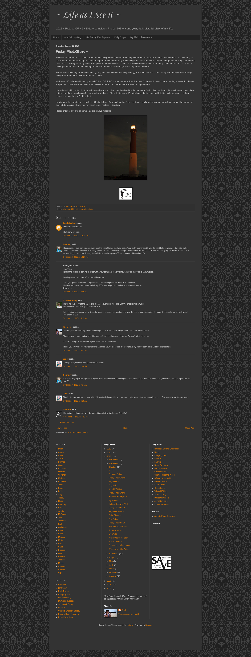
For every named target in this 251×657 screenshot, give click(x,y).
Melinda (61, 478)
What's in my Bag (72, 37)
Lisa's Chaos (159, 485)
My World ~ (113, 500)
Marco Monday (64, 598)
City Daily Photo (161, 472)
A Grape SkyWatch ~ (117, 526)
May (111, 561)
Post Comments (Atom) (78, 432)
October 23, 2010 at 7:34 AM (75, 385)
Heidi (60, 501)
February (113, 572)
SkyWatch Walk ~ (116, 511)
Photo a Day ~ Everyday (68, 614)
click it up (66, 209)
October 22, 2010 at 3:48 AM (75, 292)
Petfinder (62, 585)
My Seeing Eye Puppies (98, 37)
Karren (61, 488)
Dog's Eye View (161, 465)
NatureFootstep (70, 300)
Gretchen (62, 475)
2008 (109, 585)
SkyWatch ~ (114, 482)
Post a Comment (67, 422)
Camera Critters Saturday (69, 611)
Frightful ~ (113, 485)
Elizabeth (62, 468)
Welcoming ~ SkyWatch (119, 549)
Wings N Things (161, 491)
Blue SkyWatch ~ (116, 489)
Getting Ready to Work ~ (119, 504)
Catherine (62, 527)
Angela (61, 452)
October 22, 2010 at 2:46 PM (75, 366)
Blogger (149, 625)
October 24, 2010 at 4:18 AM (75, 401)
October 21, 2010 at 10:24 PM (76, 236)
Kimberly (62, 481)
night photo (88, 209)
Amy (60, 495)
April (111, 565)
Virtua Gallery (160, 495)
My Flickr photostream (141, 37)
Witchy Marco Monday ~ (119, 538)
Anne (60, 455)
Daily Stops (120, 37)
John (60, 517)
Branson (61, 550)
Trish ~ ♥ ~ (68, 327)
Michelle (61, 556)
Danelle (61, 472)
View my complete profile (129, 614)
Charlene (67, 409)
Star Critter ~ (114, 519)
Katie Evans (63, 591)
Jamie (60, 458)
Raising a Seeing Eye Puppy (166, 449)
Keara (60, 534)
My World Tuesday (66, 601)
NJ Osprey (62, 588)
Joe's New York (161, 501)
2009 (109, 581)
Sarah (60, 547)
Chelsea (61, 570)
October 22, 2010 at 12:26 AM (75, 257)
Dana (60, 449)
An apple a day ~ (116, 530)
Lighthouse (79, 209)
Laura (60, 507)
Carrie (61, 465)
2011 (109, 453)
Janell (66, 359)
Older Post (189, 428)
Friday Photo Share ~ (118, 508)
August (112, 557)
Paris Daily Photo (161, 498)
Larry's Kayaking (161, 504)
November (114, 463)
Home (56, 37)
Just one (61, 521)
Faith (60, 491)
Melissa (61, 537)
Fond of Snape (160, 481)
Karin (60, 530)
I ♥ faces (62, 607)
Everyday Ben (160, 455)
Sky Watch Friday (65, 604)
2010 (109, 456)
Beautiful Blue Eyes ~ (118, 496)
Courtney (67, 244)
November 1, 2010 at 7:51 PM (75, 417)
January (113, 576)
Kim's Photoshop (65, 617)
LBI (72, 209)
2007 (109, 588)
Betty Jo (157, 458)
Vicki (60, 573)
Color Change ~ (115, 515)
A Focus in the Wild (162, 478)
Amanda (61, 566)
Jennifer (61, 560)
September (114, 554)
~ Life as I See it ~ (88, 15)
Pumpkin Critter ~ (116, 474)
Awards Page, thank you (164, 516)
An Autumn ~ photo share (119, 545)
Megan (61, 563)
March (112, 569)
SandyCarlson (69, 223)
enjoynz (130, 625)
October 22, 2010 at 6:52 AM (75, 350)
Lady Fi (157, 462)
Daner (157, 452)
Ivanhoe (61, 462)
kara (60, 553)
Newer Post (62, 428)
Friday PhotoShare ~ (117, 478)
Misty (60, 540)
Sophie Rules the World (164, 475)
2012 (109, 449)
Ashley (61, 511)
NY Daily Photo (160, 468)
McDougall (62, 514)
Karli (60, 524)
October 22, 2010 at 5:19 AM (75, 318)
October (113, 467)
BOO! (111, 470)
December (114, 459)
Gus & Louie (159, 488)
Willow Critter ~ (115, 541)
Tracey (61, 498)
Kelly (60, 544)
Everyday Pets (64, 594)
